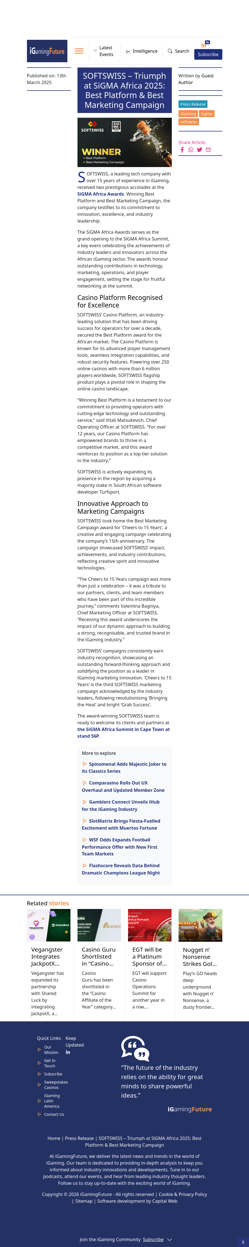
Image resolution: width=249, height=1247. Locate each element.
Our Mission (51, 1049)
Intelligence (141, 51)
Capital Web (164, 1201)
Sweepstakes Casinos (56, 1084)
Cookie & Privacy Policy (183, 1194)
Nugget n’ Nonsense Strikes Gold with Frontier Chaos (199, 967)
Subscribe (208, 54)
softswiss (189, 121)
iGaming (188, 113)
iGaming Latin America (52, 1101)
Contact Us (54, 1114)
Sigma (207, 113)
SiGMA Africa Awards (100, 194)
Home (53, 1138)
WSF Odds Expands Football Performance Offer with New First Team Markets (119, 847)
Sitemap (84, 1201)
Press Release (193, 104)
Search (178, 51)
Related (48, 903)
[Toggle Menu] (79, 51)
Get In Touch (50, 1063)
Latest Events (103, 51)
